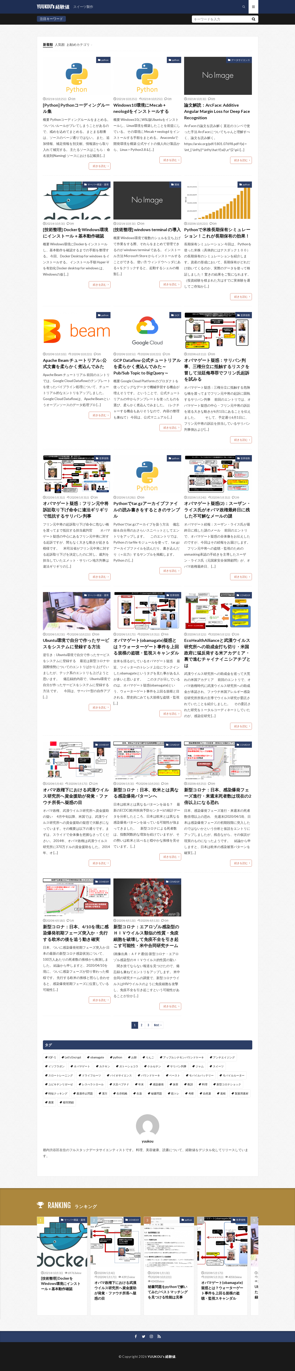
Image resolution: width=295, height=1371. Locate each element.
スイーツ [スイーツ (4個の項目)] (218, 1066)
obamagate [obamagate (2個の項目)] (97, 1057)
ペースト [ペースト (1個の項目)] (174, 1075)
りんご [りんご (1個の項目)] (150, 1057)
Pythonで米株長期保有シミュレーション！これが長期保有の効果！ (217, 232)
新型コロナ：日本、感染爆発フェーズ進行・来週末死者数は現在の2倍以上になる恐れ (217, 796)
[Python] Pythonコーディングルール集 (76, 108)
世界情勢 (245, 315)
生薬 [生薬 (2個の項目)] (139, 1093)
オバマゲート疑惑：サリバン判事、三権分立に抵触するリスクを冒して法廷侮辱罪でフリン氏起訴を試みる (217, 370)
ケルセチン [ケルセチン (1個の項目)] (154, 1066)
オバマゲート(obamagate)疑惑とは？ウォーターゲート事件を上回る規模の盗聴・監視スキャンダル (146, 646)
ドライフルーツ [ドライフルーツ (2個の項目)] (91, 1075)
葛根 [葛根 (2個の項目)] (223, 1093)
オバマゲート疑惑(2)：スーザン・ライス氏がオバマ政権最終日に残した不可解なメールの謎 (217, 510)
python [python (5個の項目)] (117, 1057)
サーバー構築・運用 (98, 184)
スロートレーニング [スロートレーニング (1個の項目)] (60, 1075)
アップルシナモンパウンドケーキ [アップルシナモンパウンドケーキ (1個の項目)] (183, 1057)
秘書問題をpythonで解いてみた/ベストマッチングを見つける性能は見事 (168, 1292)
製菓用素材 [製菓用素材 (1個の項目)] (241, 1093)
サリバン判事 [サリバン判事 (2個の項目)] (178, 1066)
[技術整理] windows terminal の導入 (147, 229)
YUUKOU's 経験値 (53, 6)
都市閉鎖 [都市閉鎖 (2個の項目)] (68, 1102)
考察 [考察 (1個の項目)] (191, 1093)
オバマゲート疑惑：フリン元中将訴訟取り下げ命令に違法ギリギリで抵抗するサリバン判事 (76, 510)
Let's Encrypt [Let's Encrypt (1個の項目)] (73, 1057)
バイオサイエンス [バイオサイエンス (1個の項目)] (121, 1075)
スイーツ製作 (83, 7)
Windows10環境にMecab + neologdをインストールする (141, 108)
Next (156, 1025)
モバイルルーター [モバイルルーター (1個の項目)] (234, 1075)
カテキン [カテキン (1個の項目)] (104, 1066)
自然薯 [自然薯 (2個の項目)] (207, 1093)
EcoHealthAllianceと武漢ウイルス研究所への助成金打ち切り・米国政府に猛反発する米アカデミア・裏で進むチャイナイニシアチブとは (217, 653)
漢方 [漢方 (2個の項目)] (104, 1093)
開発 (177, 184)
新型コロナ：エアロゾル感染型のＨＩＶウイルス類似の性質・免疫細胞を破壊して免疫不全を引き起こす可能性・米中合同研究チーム (146, 936)
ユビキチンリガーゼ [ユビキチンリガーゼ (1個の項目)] (60, 1084)
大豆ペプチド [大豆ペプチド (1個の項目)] (121, 1084)
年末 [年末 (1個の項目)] (141, 1084)
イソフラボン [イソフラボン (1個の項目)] (56, 1066)
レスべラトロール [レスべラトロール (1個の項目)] (93, 1084)
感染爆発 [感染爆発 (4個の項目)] (158, 1084)
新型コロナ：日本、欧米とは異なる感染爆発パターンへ (146, 793)
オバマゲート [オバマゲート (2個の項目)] (82, 1066)
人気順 (60, 44)
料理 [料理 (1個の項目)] (204, 1084)
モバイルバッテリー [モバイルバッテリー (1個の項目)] (201, 1075)
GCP (177, 315)
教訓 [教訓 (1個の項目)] (190, 1084)
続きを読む (99, 166)
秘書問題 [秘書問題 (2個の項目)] (156, 1093)
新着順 (48, 44)
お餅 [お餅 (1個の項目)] (134, 1057)
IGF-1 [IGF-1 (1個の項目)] (52, 1057)
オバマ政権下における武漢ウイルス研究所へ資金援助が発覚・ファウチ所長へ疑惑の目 (76, 796)
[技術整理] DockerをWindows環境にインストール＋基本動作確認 (75, 232)
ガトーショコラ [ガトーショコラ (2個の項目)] (128, 1066)
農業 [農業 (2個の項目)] (51, 1102)
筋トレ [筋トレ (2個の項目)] (175, 1093)
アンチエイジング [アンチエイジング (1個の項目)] (224, 1057)
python (105, 60)
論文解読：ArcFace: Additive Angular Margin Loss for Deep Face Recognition (217, 111)
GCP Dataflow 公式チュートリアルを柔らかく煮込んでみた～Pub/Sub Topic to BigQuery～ (147, 366)
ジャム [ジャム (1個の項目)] (200, 1066)
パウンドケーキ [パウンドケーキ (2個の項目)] (150, 1075)
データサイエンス (240, 60)
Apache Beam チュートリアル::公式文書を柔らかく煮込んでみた (75, 363)
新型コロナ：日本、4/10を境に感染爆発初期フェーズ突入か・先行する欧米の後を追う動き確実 (76, 933)
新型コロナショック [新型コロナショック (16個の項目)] (229, 1084)
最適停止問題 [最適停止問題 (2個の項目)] (85, 1093)
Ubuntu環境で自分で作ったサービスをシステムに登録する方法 (76, 643)
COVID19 (245, 595)
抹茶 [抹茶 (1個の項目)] (175, 1084)
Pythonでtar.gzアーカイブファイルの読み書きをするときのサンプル (146, 510)
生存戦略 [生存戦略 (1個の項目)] (122, 1093)
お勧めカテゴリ (78, 44)
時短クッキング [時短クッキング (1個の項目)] (57, 1093)
